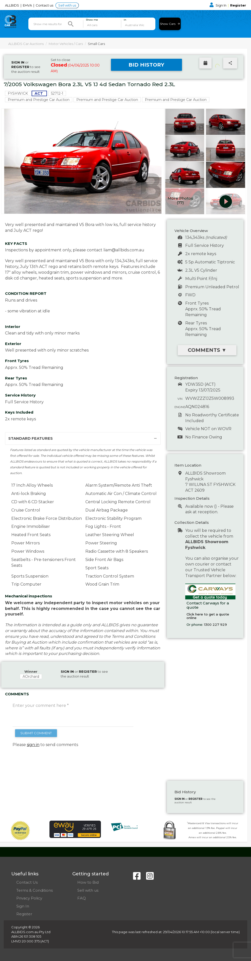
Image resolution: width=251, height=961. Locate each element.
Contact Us (27, 882)
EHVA (28, 5)
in (125, 19)
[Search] (71, 24)
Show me (92, 19)
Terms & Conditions (34, 890)
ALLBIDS (12, 5)
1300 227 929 (215, 625)
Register (238, 5)
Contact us (45, 5)
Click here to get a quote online (207, 616)
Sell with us (67, 5)
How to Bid (88, 882)
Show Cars (170, 24)
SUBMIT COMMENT (36, 733)
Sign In (218, 5)
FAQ (81, 898)
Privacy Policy (29, 898)
